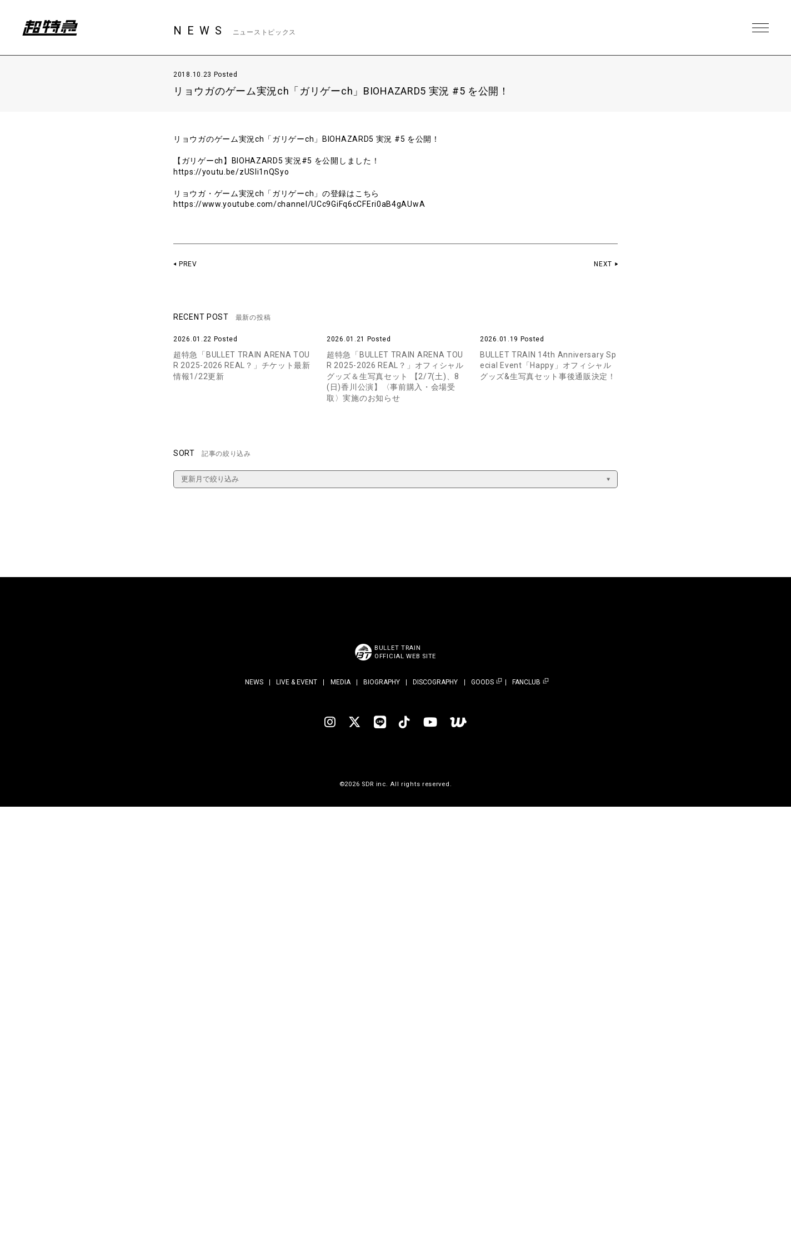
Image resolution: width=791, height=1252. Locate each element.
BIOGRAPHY (381, 682)
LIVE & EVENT (296, 682)
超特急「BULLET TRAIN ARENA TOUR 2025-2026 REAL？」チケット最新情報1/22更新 (242, 365)
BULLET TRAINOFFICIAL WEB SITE (405, 652)
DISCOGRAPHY (435, 682)
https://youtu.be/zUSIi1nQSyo (231, 171)
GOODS (482, 682)
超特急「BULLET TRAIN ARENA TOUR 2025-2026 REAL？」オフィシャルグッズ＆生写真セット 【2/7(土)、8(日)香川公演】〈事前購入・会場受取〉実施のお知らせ (395, 376)
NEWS (254, 682)
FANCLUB (526, 682)
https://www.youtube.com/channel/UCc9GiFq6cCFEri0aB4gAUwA (299, 204)
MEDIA (341, 682)
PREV (188, 264)
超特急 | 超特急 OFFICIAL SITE (50, 28)
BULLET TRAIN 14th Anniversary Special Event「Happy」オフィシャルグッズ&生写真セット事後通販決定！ (548, 365)
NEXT (603, 264)
